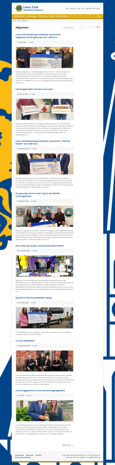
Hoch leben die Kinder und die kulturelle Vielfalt (40, 245)
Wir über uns (19, 16)
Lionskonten (62, 16)
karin (31, 42)
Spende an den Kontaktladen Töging (34, 297)
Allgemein (25, 21)
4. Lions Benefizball (25, 340)
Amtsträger (31, 16)
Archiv (52, 16)
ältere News (67, 445)
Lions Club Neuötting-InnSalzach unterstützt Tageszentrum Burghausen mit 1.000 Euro (38, 35)
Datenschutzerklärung (23, 457)
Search (98, 27)
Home (14, 21)
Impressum (30, 455)
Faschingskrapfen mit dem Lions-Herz (34, 89)
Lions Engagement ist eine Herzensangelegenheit (40, 390)
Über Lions (43, 16)
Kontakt (38, 455)
